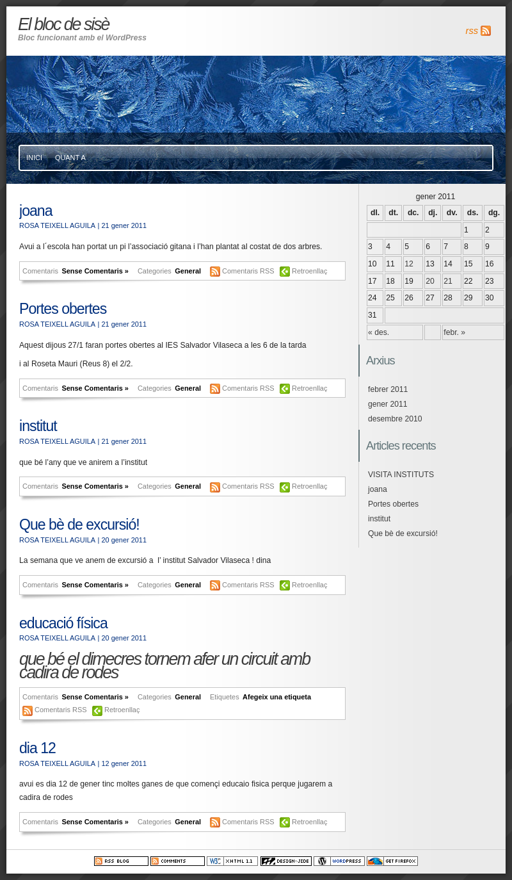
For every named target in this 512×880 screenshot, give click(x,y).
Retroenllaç (309, 271)
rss (472, 31)
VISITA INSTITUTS (401, 474)
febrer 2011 (388, 389)
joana (35, 210)
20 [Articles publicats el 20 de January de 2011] (430, 281)
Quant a (70, 157)
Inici (34, 157)
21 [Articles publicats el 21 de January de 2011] (448, 281)
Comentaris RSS (249, 271)
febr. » (454, 332)
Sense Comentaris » (95, 271)
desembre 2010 (395, 418)
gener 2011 (388, 404)
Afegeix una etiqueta (277, 697)
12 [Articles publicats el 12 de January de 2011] (408, 263)
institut (38, 426)
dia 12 (37, 748)
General (188, 271)
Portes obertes (62, 308)
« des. (378, 332)
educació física (63, 623)
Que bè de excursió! (79, 524)
